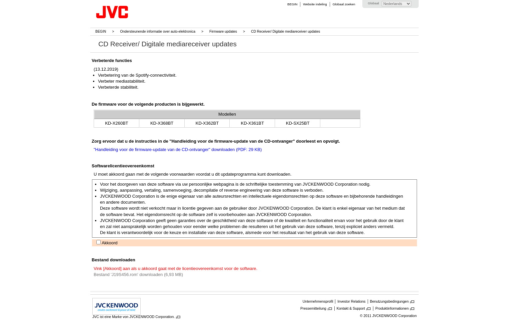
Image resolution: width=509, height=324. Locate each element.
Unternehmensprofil (318, 301)
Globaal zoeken (344, 4)
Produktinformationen (392, 308)
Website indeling (315, 4)
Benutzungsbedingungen (389, 301)
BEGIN (292, 4)
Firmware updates (223, 31)
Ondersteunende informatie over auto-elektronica (157, 31)
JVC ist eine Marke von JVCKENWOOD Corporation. (133, 317)
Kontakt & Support (351, 308)
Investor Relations (351, 301)
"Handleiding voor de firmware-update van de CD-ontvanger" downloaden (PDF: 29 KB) (178, 149)
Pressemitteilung (313, 308)
